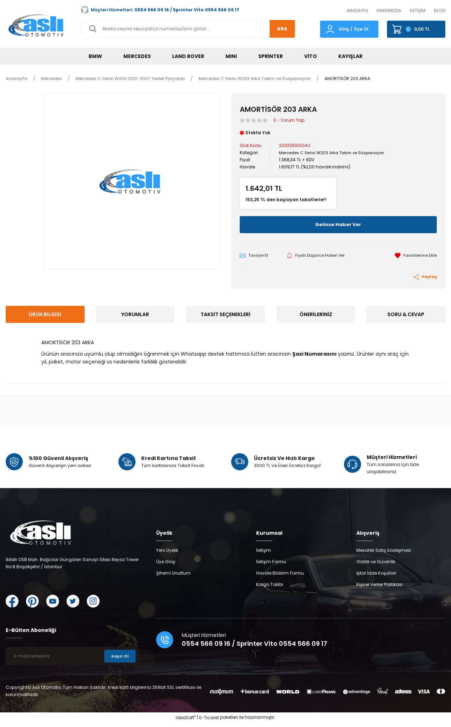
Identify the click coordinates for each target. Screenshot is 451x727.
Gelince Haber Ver (338, 224)
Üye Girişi (165, 566)
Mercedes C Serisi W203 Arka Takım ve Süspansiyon (335, 153)
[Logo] (37, 25)
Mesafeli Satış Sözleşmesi (383, 554)
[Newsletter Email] (72, 660)
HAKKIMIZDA (389, 10)
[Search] (188, 29)
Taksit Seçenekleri (225, 315)
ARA (280, 28)
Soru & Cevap (405, 315)
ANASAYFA (357, 10)
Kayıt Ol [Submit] (119, 660)
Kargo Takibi (269, 589)
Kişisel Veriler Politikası (379, 589)
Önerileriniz (315, 315)
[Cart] (416, 29)
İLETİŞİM (417, 10)
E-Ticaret (209, 722)
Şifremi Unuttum (173, 577)
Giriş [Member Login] (344, 29)
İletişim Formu (271, 566)
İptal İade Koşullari (376, 577)
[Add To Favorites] (415, 255)
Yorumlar (135, 315)
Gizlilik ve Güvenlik (375, 566)
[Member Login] (330, 29)
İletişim (263, 554)
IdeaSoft (186, 722)
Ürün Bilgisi (45, 315)
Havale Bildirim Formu (280, 577)
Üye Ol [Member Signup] (361, 29)
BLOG (439, 10)
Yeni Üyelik (167, 554)
